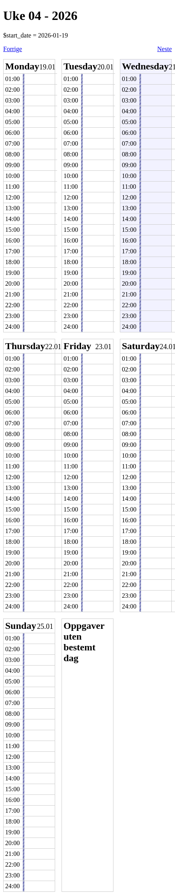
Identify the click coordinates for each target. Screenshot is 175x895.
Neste (164, 48)
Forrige (12, 48)
